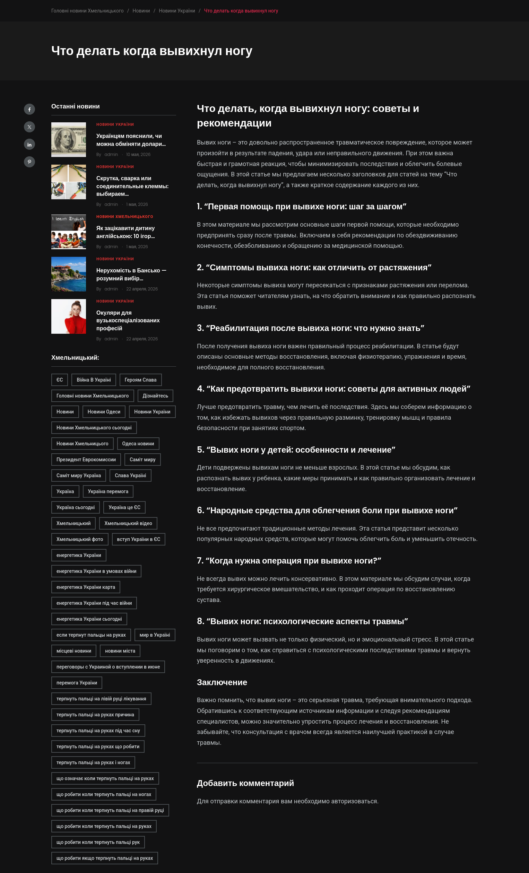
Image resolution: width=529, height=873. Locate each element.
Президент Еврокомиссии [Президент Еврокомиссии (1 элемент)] (86, 459)
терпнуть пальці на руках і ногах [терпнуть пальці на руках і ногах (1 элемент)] (93, 762)
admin (111, 154)
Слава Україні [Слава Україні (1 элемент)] (130, 475)
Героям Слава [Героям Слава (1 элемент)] (141, 380)
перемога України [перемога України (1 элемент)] (77, 683)
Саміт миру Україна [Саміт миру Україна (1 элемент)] (79, 475)
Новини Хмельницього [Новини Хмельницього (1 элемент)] (83, 443)
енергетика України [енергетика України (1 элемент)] (79, 555)
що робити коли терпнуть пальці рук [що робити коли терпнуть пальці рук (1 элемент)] (98, 842)
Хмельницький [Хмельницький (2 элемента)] (73, 523)
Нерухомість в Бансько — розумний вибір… (131, 274)
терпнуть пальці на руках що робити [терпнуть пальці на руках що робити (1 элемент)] (98, 746)
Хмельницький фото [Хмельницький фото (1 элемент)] (80, 539)
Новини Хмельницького (124, 217)
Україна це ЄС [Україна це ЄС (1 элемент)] (124, 507)
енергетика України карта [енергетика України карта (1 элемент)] (86, 587)
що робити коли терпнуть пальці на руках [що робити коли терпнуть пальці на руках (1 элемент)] (104, 826)
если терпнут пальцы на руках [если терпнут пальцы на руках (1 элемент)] (91, 635)
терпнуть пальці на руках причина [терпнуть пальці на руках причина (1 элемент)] (95, 714)
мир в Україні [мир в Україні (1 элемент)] (155, 635)
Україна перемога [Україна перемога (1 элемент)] (108, 491)
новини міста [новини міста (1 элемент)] (120, 651)
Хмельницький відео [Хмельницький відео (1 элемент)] (128, 523)
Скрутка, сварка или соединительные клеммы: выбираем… (132, 186)
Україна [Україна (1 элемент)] (65, 491)
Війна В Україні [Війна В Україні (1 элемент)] (94, 380)
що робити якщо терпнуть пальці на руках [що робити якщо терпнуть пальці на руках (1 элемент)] (105, 858)
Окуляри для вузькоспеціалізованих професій (128, 320)
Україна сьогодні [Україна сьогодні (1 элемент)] (76, 507)
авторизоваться (355, 801)
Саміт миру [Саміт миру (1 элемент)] (142, 459)
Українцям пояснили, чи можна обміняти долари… (131, 140)
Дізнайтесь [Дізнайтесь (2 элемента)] (155, 396)
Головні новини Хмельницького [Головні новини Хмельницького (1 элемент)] (93, 396)
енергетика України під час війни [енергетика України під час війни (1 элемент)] (94, 603)
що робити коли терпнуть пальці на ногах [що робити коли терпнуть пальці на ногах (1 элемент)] (104, 794)
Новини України (115, 124)
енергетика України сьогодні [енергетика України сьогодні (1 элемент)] (89, 619)
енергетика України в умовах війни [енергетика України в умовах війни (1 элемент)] (96, 571)
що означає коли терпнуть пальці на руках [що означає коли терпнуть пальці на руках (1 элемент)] (105, 778)
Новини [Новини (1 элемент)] (65, 411)
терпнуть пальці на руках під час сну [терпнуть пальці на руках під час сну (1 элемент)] (98, 730)
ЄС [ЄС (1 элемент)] (60, 380)
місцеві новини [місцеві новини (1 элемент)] (74, 651)
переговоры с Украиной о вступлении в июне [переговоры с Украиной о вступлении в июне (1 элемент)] (108, 667)
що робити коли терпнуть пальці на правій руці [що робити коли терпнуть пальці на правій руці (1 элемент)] (110, 810)
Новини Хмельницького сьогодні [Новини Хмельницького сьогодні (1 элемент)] (94, 427)
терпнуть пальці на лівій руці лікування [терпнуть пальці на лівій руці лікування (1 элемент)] (101, 698)
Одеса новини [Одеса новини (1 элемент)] (138, 443)
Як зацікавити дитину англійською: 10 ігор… (125, 232)
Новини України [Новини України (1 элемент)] (152, 411)
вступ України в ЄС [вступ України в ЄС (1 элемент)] (139, 539)
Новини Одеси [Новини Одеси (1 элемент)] (104, 411)
